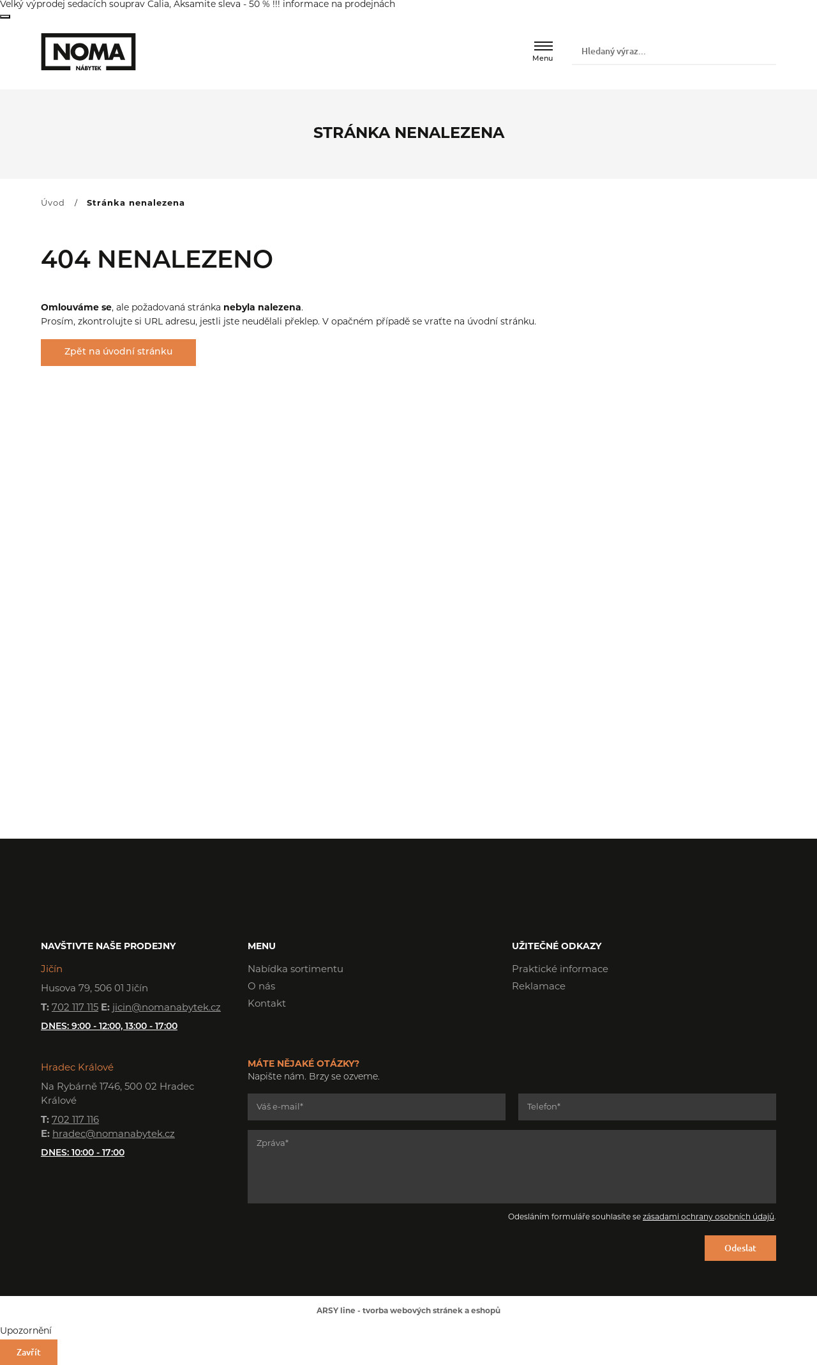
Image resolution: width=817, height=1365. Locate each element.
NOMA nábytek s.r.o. (88, 51)
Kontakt (267, 1004)
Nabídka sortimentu (295, 970)
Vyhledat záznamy (764, 52)
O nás (261, 987)
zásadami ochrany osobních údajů (708, 1217)
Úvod (53, 203)
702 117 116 (75, 1120)
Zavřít (5, 17)
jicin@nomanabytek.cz (166, 1008)
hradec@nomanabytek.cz (113, 1135)
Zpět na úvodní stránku (118, 352)
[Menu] (543, 46)
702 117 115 (75, 1008)
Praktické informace (560, 970)
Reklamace (539, 987)
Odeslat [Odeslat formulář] (740, 1248)
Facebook (521, 1023)
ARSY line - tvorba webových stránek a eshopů (408, 1311)
